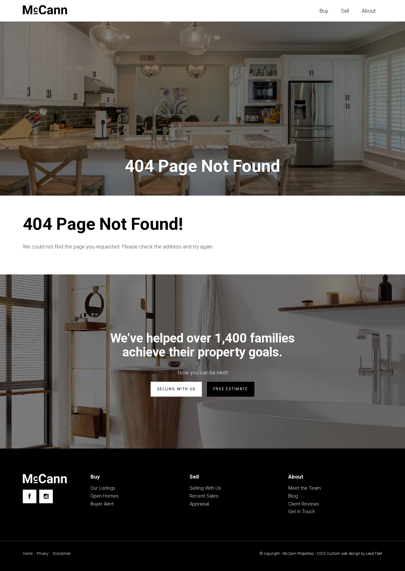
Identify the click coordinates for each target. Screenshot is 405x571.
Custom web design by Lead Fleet (354, 553)
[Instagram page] (46, 496)
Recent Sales (204, 496)
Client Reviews (303, 504)
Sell (345, 11)
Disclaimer (62, 553)
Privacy (43, 553)
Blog (293, 496)
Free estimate (230, 389)
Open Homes (104, 496)
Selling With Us (205, 488)
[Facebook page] (29, 496)
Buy (323, 11)
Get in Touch (301, 511)
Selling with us (176, 389)
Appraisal (199, 504)
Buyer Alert (102, 504)
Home (28, 553)
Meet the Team (304, 488)
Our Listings (102, 488)
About (369, 11)
